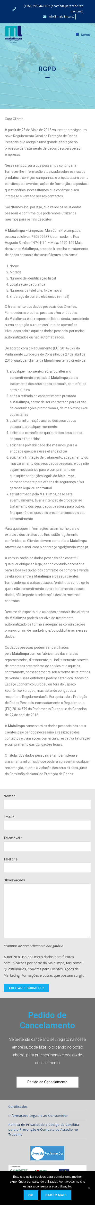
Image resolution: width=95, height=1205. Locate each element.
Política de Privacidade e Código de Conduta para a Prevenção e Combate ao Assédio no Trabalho (44, 1129)
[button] (47, 1082)
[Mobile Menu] (83, 34)
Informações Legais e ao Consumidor (38, 1115)
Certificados (18, 1106)
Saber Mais (56, 1195)
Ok (30, 1195)
